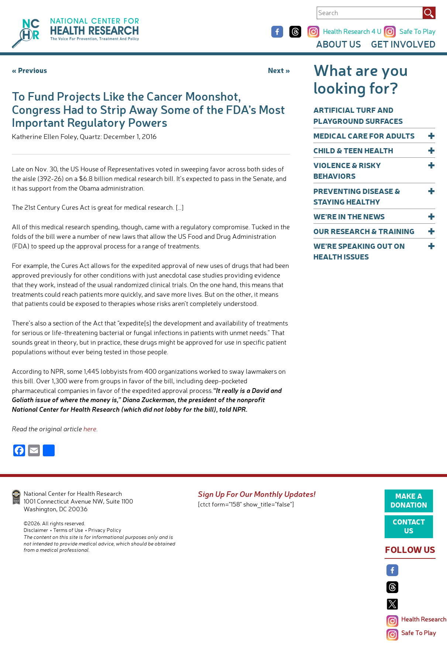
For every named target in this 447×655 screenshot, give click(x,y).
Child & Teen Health (374, 150)
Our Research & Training (374, 231)
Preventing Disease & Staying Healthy (374, 195)
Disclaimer (36, 530)
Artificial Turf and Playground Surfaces (358, 115)
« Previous (29, 70)
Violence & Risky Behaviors (374, 170)
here (89, 429)
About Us (338, 44)
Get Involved (403, 44)
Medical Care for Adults (374, 135)
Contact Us (409, 526)
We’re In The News (374, 216)
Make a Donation (409, 500)
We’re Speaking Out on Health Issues (374, 250)
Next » (279, 70)
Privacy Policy (104, 530)
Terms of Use (68, 530)
